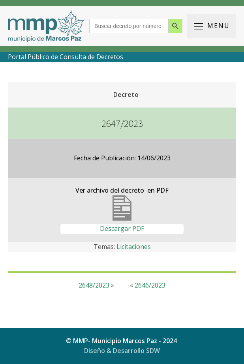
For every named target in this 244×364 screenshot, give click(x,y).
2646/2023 (150, 285)
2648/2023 (94, 285)
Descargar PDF (122, 228)
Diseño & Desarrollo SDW (122, 350)
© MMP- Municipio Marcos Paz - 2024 (122, 340)
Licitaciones (133, 246)
